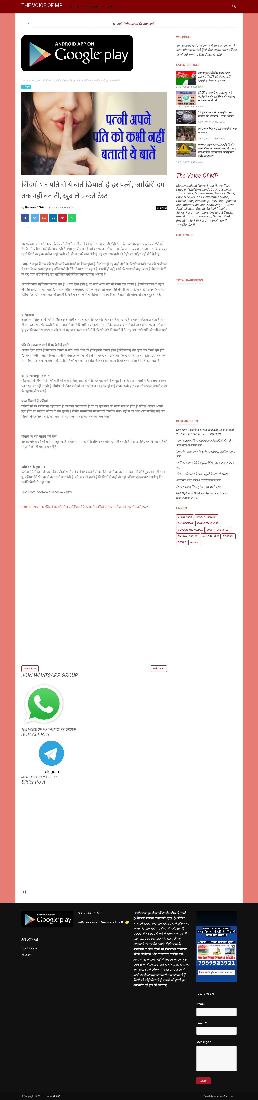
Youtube (26, 954)
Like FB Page (29, 948)
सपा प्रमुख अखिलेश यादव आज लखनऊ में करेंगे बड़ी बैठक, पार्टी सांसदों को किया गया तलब (214, 76)
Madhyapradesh (188, 536)
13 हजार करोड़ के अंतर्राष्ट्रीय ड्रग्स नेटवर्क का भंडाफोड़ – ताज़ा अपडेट (215, 114)
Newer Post (30, 668)
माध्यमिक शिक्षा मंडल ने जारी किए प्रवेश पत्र (198, 480)
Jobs (210, 529)
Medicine (228, 536)
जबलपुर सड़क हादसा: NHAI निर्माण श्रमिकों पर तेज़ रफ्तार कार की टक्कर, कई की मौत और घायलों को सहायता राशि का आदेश (217, 150)
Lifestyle (26, 87)
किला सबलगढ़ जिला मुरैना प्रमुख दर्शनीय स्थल (199, 486)
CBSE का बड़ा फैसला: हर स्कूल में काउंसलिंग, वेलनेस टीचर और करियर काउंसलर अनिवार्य (216, 96)
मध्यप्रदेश (194, 542)
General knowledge (190, 529)
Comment (162, 207)
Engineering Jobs (207, 523)
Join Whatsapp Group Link (135, 24)
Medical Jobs (210, 536)
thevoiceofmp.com (223, 1096)
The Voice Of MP (41, 5)
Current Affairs (206, 517)
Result (182, 542)
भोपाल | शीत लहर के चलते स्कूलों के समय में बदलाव (202, 473)
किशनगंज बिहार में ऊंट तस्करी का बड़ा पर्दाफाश (217, 130)
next (25, 891)
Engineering (185, 523)
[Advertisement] (94, 636)
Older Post (158, 668)
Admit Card (185, 517)
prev (22, 891)
